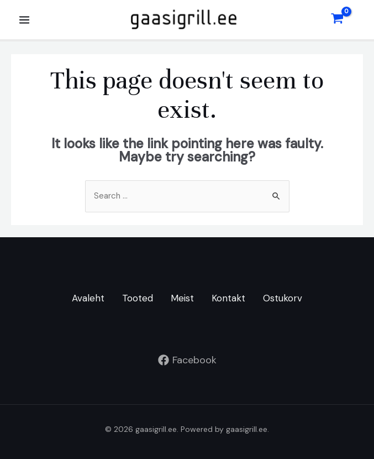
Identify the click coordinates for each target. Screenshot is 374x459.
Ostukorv (282, 299)
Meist (182, 299)
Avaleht (88, 299)
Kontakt (228, 299)
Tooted (137, 299)
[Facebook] (187, 360)
